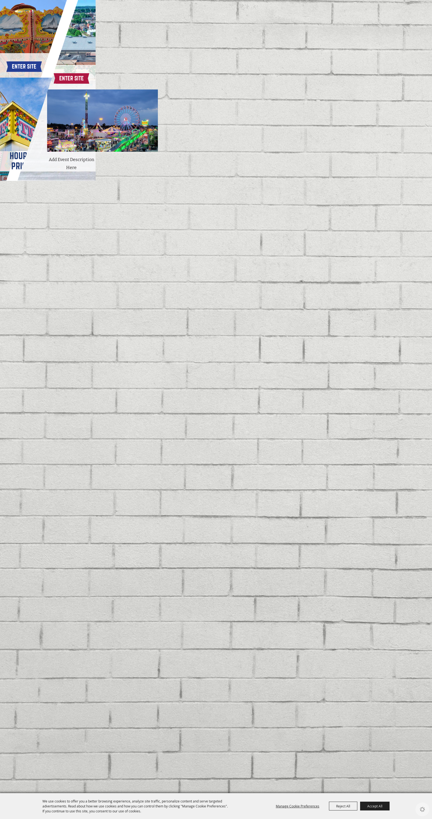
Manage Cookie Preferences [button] (297, 806)
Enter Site (108, 695)
